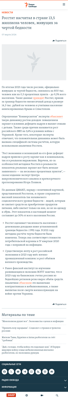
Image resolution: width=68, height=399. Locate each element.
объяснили (25, 283)
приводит (38, 98)
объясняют (56, 116)
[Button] (59, 40)
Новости (7, 12)
